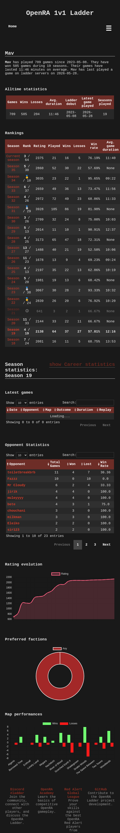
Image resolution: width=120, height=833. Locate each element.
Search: (88, 403)
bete (11, 504)
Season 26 (13, 260)
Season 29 (13, 230)
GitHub (101, 789)
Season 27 (13, 250)
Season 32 (13, 199)
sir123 (13, 530)
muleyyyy (15, 498)
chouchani (16, 511)
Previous (88, 425)
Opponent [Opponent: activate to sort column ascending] (31, 410)
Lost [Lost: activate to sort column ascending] (88, 464)
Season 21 (13, 311)
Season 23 (13, 290)
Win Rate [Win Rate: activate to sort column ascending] (104, 464)
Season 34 (13, 178)
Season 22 (13, 301)
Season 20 (13, 321)
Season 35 (13, 168)
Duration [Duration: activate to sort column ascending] (85, 410)
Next (107, 425)
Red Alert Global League (73, 793)
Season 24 (13, 280)
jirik (12, 492)
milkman (14, 517)
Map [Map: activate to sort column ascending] (48, 410)
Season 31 (13, 209)
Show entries (24, 403)
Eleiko (13, 523)
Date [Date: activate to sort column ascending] (13, 410)
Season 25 (13, 270)
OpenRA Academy (47, 791)
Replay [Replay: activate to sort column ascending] (105, 410)
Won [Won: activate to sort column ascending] (73, 464)
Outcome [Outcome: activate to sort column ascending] (64, 410)
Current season (13, 158)
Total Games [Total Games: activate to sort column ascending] (55, 464)
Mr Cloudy (16, 485)
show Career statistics (82, 364)
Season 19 (13, 331)
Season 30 (13, 219)
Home (12, 26)
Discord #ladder (17, 791)
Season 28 (13, 240)
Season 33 (13, 189)
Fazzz (12, 479)
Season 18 (13, 341)
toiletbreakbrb (21, 472)
